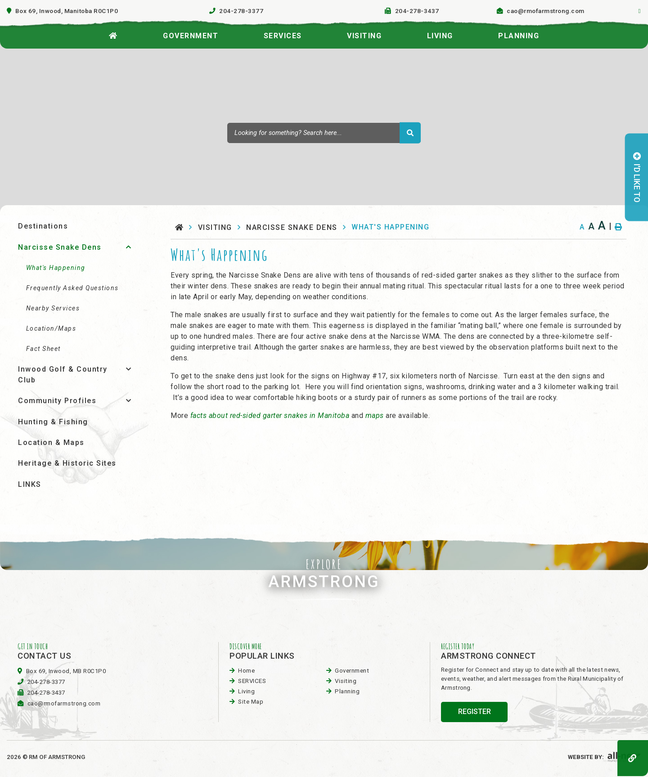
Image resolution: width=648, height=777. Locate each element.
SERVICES (252, 681)
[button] (128, 247)
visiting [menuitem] (364, 35)
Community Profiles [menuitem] (57, 400)
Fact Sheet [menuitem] (43, 348)
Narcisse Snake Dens (292, 227)
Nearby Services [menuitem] (53, 308)
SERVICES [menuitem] (283, 35)
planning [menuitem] (518, 35)
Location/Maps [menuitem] (51, 328)
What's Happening (390, 227)
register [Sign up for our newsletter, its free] (474, 711)
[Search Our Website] (324, 133)
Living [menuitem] (440, 35)
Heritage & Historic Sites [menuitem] (67, 463)
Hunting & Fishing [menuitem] (53, 422)
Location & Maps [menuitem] (51, 442)
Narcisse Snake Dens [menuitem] (60, 247)
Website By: (604, 757)
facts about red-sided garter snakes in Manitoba (270, 415)
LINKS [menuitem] (29, 484)
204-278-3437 (46, 692)
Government (352, 670)
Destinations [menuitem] (43, 226)
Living (246, 691)
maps (375, 415)
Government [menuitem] (190, 35)
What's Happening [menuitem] (56, 267)
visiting (215, 227)
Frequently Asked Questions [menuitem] (72, 288)
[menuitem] (113, 33)
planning (347, 691)
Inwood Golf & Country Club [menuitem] (63, 374)
